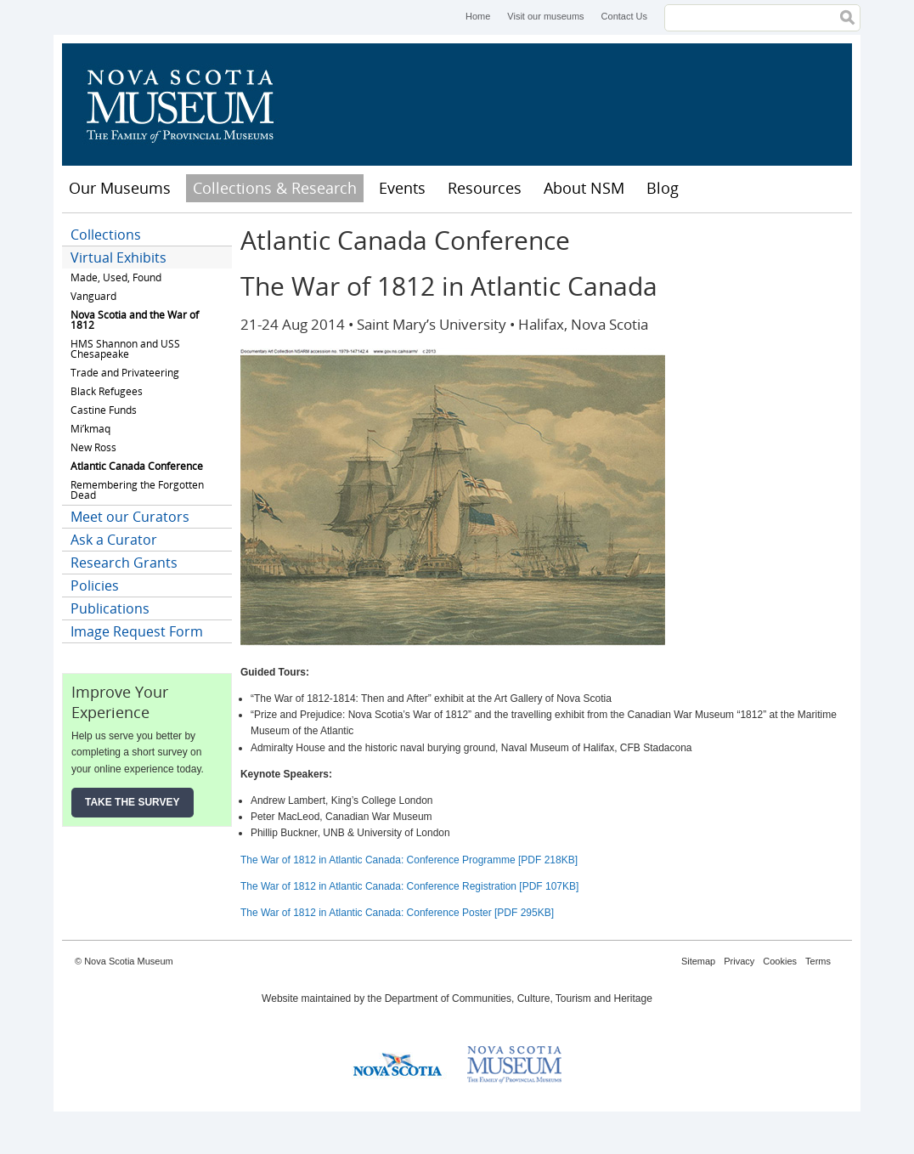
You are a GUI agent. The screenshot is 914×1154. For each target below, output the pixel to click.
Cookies (780, 961)
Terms (818, 961)
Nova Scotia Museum (189, 104)
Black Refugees (107, 391)
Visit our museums (545, 16)
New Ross (93, 447)
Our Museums (120, 188)
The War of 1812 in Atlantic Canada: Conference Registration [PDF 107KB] (409, 886)
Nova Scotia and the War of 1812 (135, 320)
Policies (95, 585)
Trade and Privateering (125, 372)
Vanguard (93, 296)
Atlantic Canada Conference (137, 466)
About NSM (584, 188)
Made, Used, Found (116, 277)
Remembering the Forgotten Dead (137, 490)
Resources (485, 188)
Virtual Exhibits (118, 257)
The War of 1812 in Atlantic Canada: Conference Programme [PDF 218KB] (409, 860)
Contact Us (624, 16)
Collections (106, 234)
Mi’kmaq (90, 428)
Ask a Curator (114, 539)
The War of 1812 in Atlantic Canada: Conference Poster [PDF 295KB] (397, 913)
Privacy (739, 961)
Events (402, 188)
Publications (110, 608)
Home (477, 16)
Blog (662, 188)
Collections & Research (275, 188)
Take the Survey (132, 802)
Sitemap (698, 961)
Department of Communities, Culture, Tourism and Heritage (518, 998)
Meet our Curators (130, 516)
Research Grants (124, 562)
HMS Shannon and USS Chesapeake (125, 349)
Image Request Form (137, 631)
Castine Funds (104, 410)
